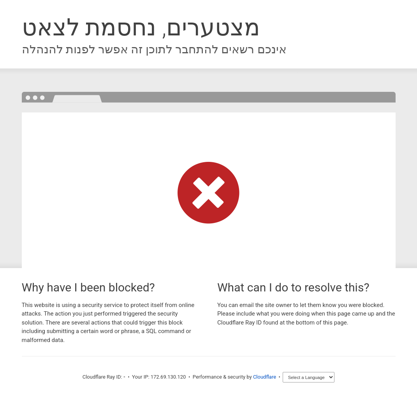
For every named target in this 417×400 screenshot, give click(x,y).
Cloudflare (264, 377)
